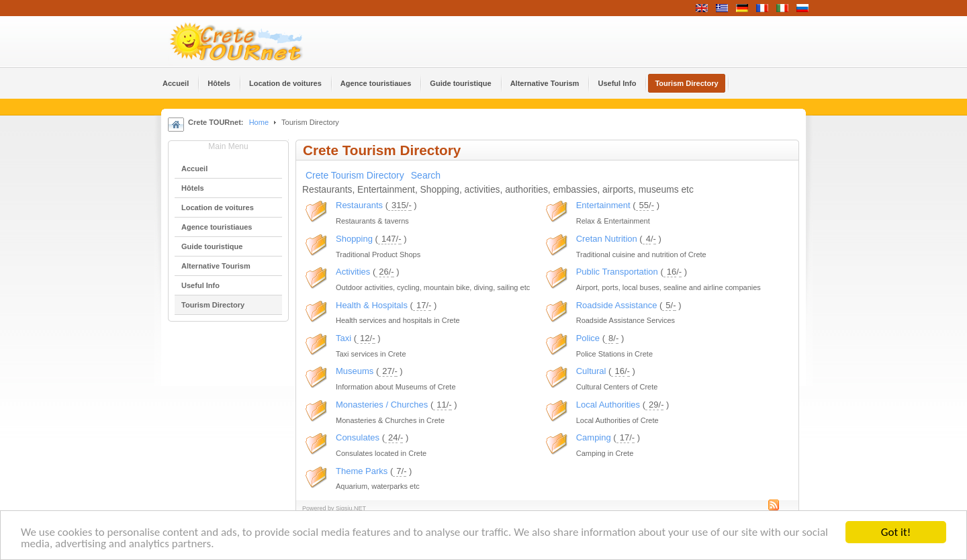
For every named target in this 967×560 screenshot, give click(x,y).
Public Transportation (617, 272)
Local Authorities (608, 405)
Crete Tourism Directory (355, 175)
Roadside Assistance (616, 305)
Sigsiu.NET (351, 508)
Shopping (354, 239)
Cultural (591, 371)
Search (426, 175)
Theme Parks (361, 471)
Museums (354, 371)
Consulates (357, 437)
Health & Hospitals (372, 305)
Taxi (343, 338)
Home (259, 122)
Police (588, 338)
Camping (593, 437)
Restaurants (359, 205)
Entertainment (603, 205)
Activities (353, 272)
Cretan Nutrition (606, 239)
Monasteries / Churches (382, 405)
